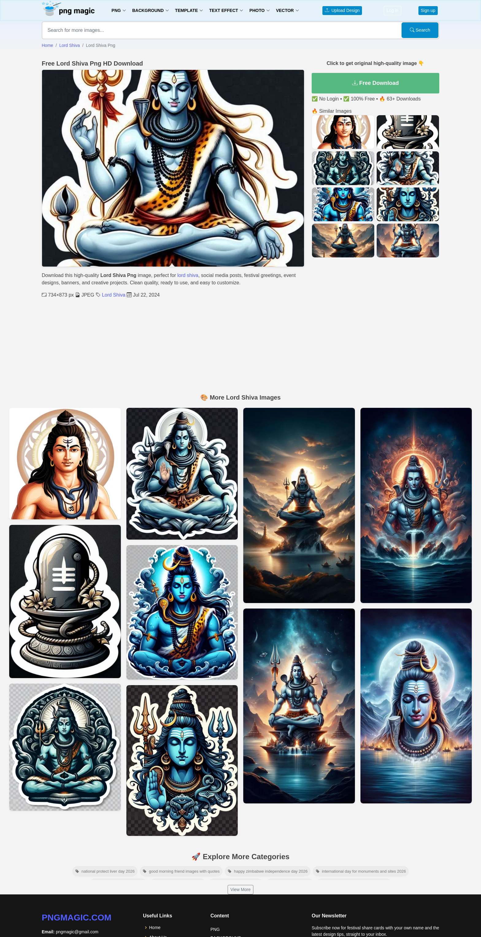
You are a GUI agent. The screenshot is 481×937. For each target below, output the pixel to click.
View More (240, 889)
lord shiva (187, 275)
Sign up (428, 10)
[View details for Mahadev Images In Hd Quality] (299, 505)
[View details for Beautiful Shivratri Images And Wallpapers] (416, 505)
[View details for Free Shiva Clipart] (182, 612)
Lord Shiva (69, 45)
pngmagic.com (76, 917)
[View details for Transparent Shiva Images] (65, 463)
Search (420, 29)
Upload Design (342, 10)
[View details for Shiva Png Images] (182, 474)
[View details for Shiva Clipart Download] (65, 747)
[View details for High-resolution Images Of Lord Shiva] (416, 706)
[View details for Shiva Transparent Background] (182, 760)
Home (47, 45)
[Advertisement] (240, 345)
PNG (215, 929)
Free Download (375, 83)
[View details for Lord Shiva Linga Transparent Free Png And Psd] (65, 601)
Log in (392, 10)
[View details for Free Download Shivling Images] (299, 706)
